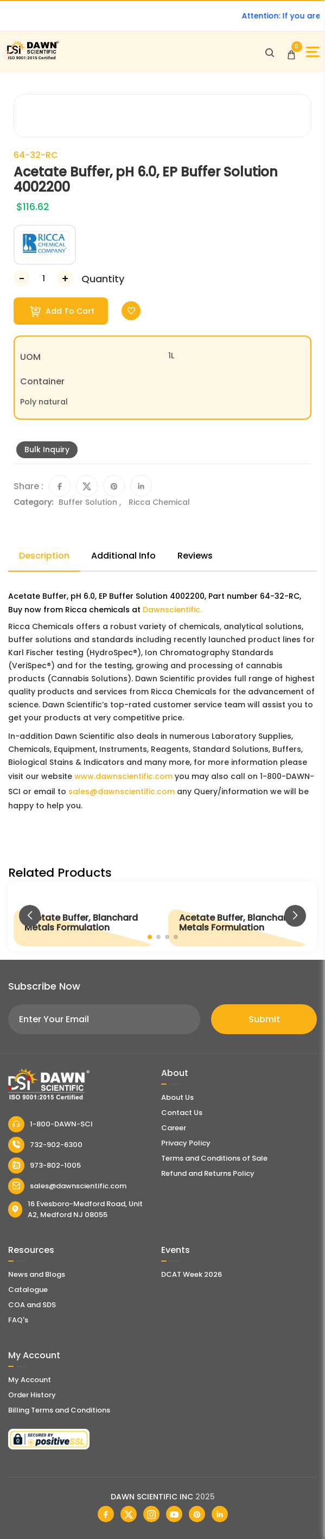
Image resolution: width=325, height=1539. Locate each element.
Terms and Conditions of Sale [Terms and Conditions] (214, 1158)
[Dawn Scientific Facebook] (106, 1514)
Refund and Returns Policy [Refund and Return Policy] (207, 1173)
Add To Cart (62, 311)
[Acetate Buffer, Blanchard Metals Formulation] (85, 916)
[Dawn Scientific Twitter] (128, 1514)
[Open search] (270, 52)
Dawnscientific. (172, 609)
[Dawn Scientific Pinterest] (197, 1514)
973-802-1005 (44, 1165)
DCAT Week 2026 (191, 1274)
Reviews (195, 555)
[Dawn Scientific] (32, 58)
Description (44, 555)
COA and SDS (32, 1305)
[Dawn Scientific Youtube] (174, 1514)
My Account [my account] (29, 1380)
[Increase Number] (65, 278)
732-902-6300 (45, 1145)
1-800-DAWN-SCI (50, 1124)
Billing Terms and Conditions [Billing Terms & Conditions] (59, 1410)
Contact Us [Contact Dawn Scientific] (181, 1112)
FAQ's (18, 1320)
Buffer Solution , (91, 502)
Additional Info (123, 555)
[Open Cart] (291, 52)
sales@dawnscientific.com (121, 791)
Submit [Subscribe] (264, 1019)
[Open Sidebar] (313, 52)
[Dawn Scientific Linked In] (220, 1514)
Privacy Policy (186, 1143)
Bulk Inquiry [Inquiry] (46, 449)
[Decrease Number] (22, 278)
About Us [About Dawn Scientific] (177, 1097)
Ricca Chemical (159, 502)
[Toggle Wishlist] (131, 310)
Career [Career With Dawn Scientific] (173, 1128)
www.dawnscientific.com (123, 776)
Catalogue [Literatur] (28, 1289)
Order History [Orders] (32, 1395)
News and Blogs (36, 1274)
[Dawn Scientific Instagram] (151, 1514)
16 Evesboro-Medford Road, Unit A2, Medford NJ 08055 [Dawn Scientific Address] (75, 1209)
